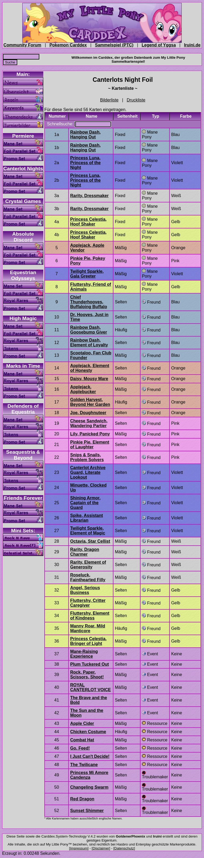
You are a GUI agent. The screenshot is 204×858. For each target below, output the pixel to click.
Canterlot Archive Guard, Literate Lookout (87, 472)
